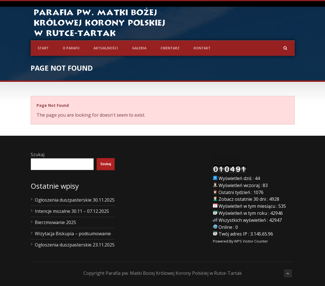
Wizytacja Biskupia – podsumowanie (73, 233)
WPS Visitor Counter (251, 241)
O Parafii (71, 48)
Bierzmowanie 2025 (55, 222)
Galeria (139, 48)
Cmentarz (169, 48)
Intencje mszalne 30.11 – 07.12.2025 (72, 211)
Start (43, 48)
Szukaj (37, 154)
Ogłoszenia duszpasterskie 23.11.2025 (75, 245)
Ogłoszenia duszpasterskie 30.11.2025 (75, 200)
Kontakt (202, 48)
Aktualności (106, 48)
